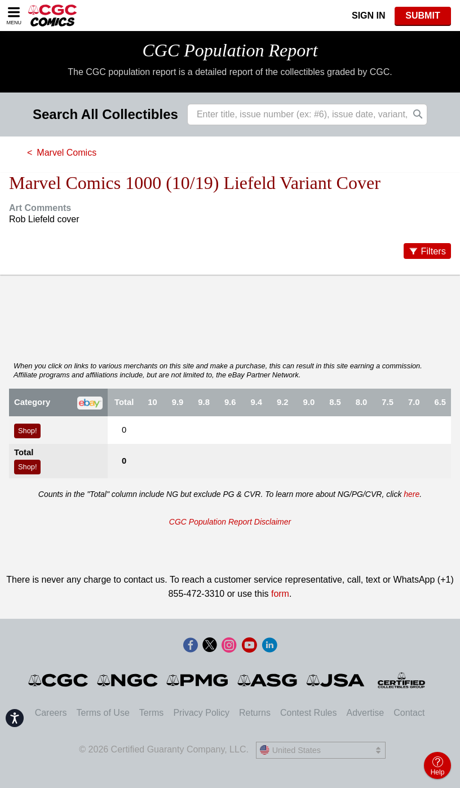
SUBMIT (422, 15)
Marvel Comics (66, 152)
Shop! (27, 430)
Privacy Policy (201, 712)
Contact (408, 712)
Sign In (369, 15)
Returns (255, 712)
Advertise (365, 712)
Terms (151, 712)
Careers (51, 712)
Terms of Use (103, 712)
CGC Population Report (229, 50)
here (411, 494)
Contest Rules (308, 712)
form (280, 593)
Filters (433, 251)
